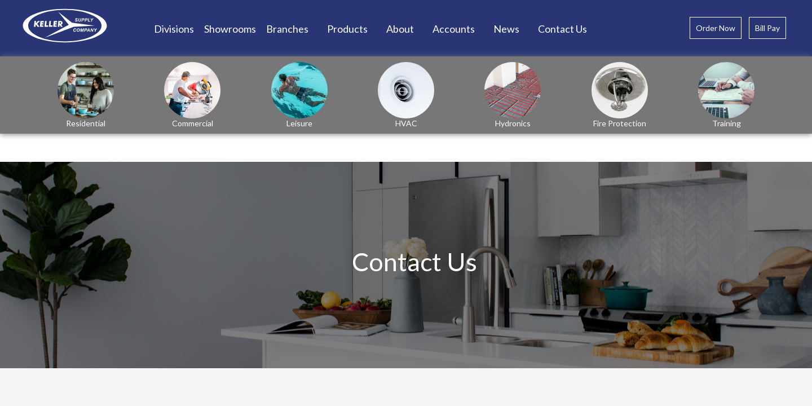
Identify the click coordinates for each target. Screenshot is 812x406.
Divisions (174, 29)
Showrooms (230, 29)
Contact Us (562, 29)
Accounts (454, 29)
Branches (287, 29)
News (506, 29)
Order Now (715, 28)
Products (347, 29)
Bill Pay (767, 28)
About (400, 29)
